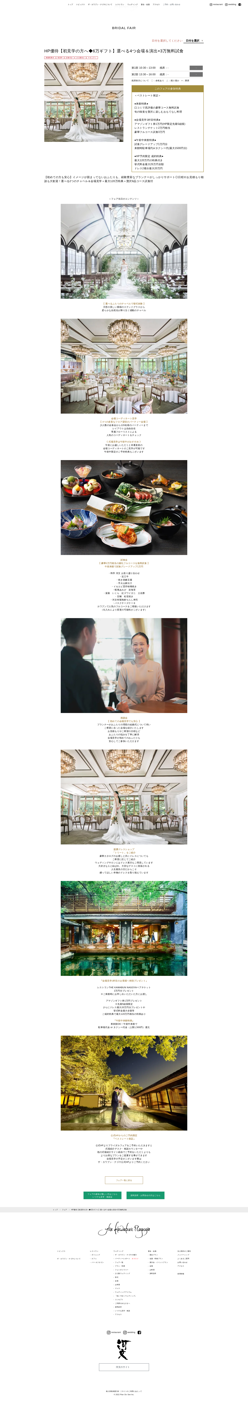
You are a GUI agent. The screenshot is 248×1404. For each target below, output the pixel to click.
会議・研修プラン (156, 1258)
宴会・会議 (145, 15)
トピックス (80, 15)
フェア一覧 (119, 1262)
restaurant (216, 15)
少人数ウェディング (122, 1273)
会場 (116, 1281)
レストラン (119, 15)
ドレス (117, 1288)
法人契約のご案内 (184, 1251)
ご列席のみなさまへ (122, 1303)
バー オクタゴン (97, 1262)
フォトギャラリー (122, 1270)
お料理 (117, 1285)
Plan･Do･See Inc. (127, 1394)
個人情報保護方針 (112, 1391)
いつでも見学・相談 (122, 1311)
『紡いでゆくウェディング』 (126, 1296)
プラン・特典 (120, 1266)
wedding (230, 15)
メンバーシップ (184, 1255)
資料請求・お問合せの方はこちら (145, 1195)
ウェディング (132, 15)
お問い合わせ (183, 1262)
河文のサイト (123, 1367)
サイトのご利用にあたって (132, 1391)
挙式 (116, 1277)
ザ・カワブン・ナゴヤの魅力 (126, 1255)
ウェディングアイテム (123, 1292)
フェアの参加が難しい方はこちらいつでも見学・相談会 (102, 1195)
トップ (70, 15)
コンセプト (119, 1299)
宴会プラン (154, 1255)
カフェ (93, 1258)
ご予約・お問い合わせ (171, 15)
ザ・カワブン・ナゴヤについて (100, 15)
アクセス (156, 15)
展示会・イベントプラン (159, 1262)
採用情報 (181, 1274)
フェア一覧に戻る (124, 1180)
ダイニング (95, 1255)
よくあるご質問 (184, 1258)
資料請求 (118, 1307)
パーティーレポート (127, 1258)
